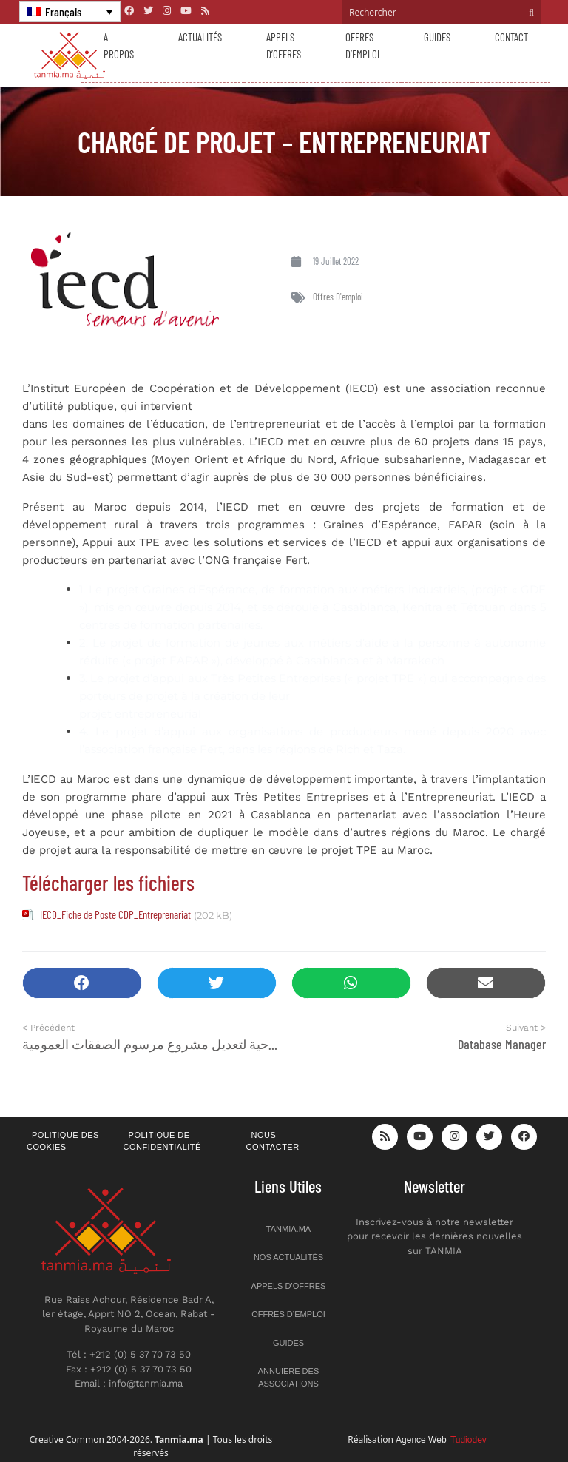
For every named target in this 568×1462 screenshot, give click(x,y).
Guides (437, 37)
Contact (511, 37)
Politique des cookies (63, 1141)
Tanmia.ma (288, 1228)
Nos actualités (288, 1257)
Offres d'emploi (338, 297)
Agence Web (441, 1440)
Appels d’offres (283, 45)
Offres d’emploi (362, 45)
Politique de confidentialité (162, 1141)
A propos (119, 45)
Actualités (200, 37)
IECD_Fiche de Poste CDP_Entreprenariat (115, 914)
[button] (82, 983)
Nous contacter (273, 1141)
